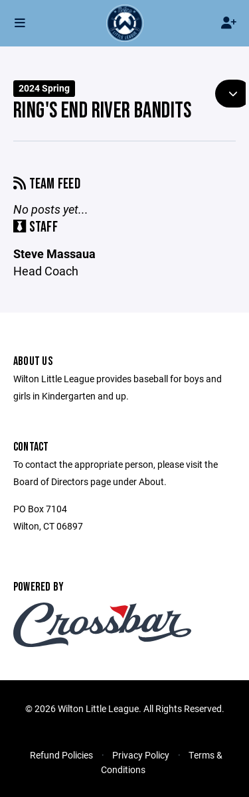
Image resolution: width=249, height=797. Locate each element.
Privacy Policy (140, 755)
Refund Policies (61, 755)
